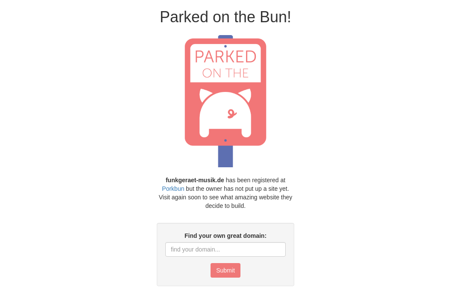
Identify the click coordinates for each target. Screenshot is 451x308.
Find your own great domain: (225, 235)
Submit (225, 270)
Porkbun (173, 188)
